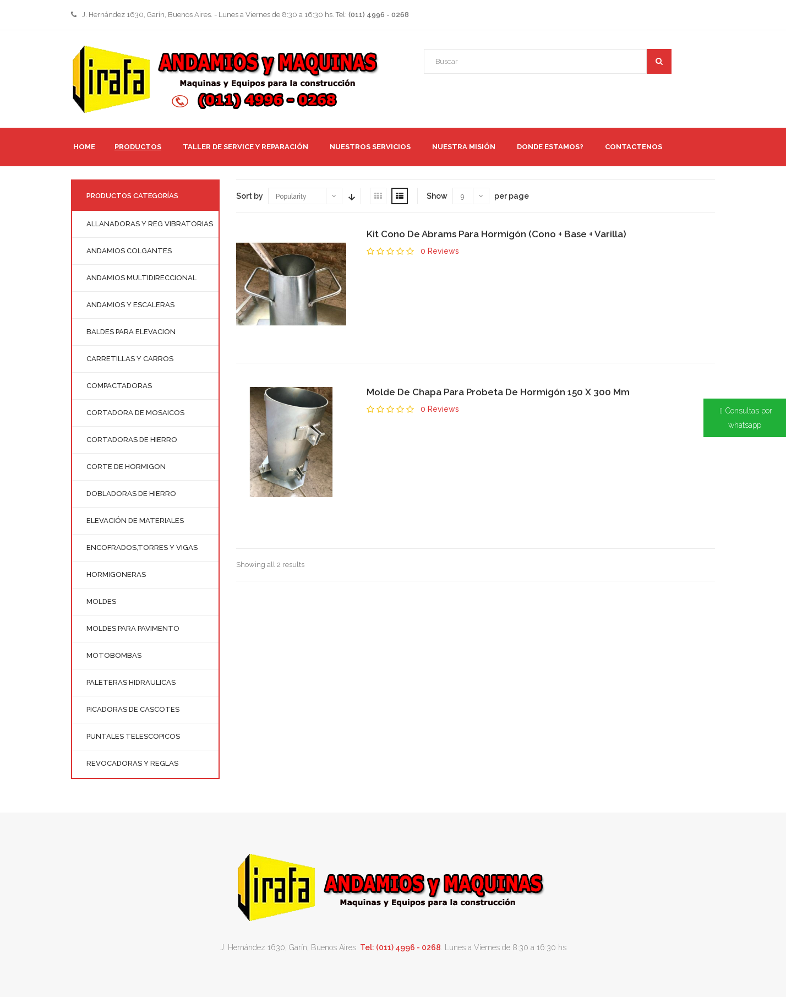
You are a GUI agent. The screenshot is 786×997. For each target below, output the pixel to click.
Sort (350, 195)
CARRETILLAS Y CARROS (129, 359)
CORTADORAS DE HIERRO (131, 439)
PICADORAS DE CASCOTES (132, 709)
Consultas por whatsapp (748, 417)
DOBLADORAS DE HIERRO (131, 493)
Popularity (291, 196)
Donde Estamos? (550, 147)
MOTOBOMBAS (113, 655)
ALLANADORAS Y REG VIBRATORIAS (149, 224)
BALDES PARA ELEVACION (131, 332)
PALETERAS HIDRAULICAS (131, 682)
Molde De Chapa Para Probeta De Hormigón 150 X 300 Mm (498, 391)
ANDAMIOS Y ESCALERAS (130, 305)
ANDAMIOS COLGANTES (129, 251)
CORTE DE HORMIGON (126, 466)
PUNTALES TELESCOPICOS (133, 736)
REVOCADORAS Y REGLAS (132, 763)
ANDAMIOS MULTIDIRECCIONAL (141, 278)
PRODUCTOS (137, 147)
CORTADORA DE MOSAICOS (135, 412)
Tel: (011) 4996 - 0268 (400, 947)
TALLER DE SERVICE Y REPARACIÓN (245, 147)
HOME (84, 147)
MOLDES (101, 601)
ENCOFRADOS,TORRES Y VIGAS (142, 547)
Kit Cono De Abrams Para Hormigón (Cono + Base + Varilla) (496, 233)
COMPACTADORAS (119, 386)
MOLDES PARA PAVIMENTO (132, 628)
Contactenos (633, 147)
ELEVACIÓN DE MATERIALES (135, 520)
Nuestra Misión (463, 147)
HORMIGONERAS (116, 574)
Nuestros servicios (370, 147)
